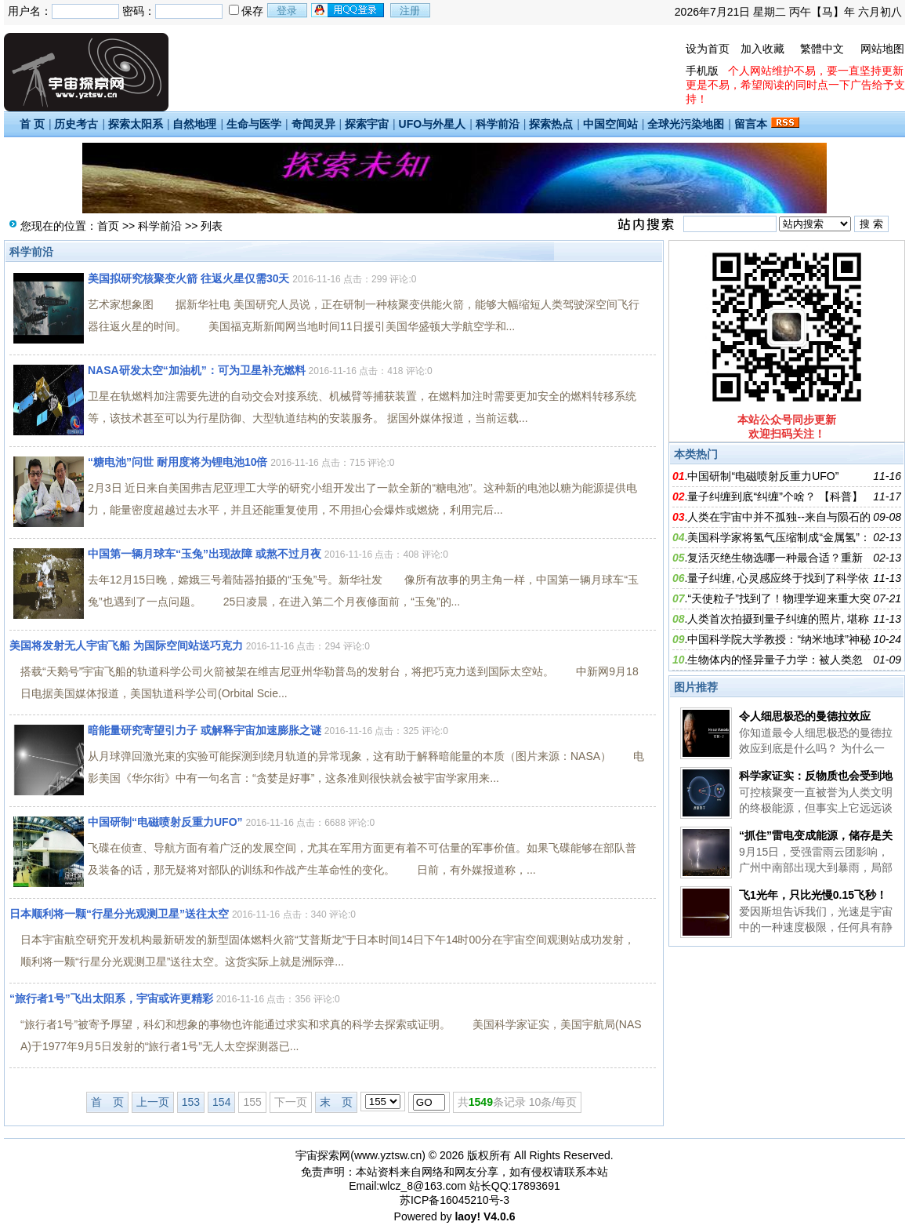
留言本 (750, 124)
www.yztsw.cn (388, 1155)
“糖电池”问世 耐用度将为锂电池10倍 (177, 462)
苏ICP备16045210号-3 (454, 1200)
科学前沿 (498, 124)
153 (191, 1102)
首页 (108, 226)
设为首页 (708, 48)
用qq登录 (348, 10)
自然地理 (194, 124)
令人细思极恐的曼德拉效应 (805, 716)
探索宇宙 (367, 124)
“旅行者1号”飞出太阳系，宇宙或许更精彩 (111, 998)
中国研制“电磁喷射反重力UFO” (165, 822)
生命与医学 (253, 124)
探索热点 (551, 124)
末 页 (336, 1102)
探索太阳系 (135, 124)
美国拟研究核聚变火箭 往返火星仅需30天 (188, 278)
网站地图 (882, 48)
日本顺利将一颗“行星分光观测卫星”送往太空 (119, 913)
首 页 (32, 124)
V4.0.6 (499, 1216)
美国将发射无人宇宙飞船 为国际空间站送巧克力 (126, 645)
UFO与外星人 (432, 124)
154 (221, 1102)
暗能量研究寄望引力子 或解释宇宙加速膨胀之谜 (204, 730)
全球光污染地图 (685, 124)
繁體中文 (822, 48)
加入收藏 (762, 48)
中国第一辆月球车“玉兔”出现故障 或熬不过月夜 (204, 553)
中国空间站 (610, 124)
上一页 (152, 1102)
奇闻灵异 (313, 124)
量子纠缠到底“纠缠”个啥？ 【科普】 (774, 496)
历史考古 (76, 124)
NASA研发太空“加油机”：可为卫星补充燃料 (197, 370)
